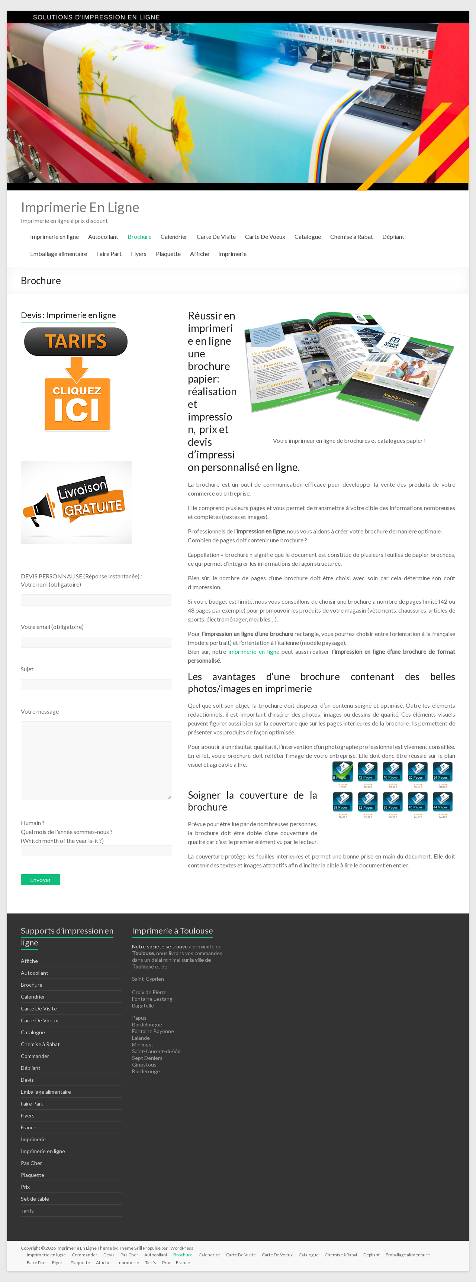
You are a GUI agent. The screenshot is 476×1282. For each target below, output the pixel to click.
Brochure (139, 236)
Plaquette (168, 253)
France (28, 1127)
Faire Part (109, 253)
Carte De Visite (216, 236)
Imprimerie (232, 253)
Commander (35, 1056)
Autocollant (103, 236)
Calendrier (174, 236)
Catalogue (308, 236)
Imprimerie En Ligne (80, 207)
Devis (27, 1080)
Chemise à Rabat (351, 236)
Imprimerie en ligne (54, 236)
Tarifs (27, 1210)
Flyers (139, 253)
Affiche (199, 253)
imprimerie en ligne (253, 651)
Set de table (35, 1198)
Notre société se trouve (160, 946)
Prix (25, 1187)
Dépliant (393, 236)
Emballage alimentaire (58, 253)
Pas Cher (31, 1163)
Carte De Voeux (265, 236)
